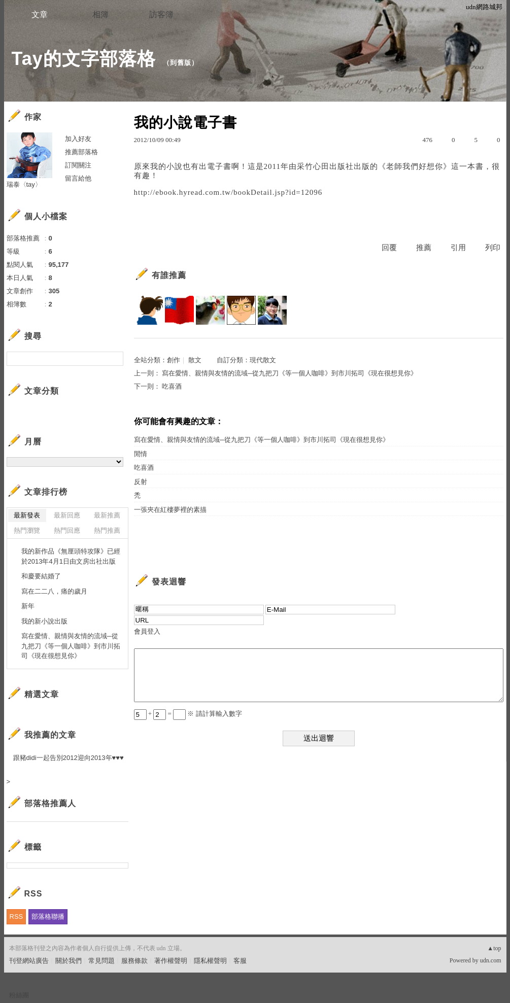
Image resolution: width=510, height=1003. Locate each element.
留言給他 (78, 178)
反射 (140, 482)
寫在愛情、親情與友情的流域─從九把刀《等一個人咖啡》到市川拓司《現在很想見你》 (289, 373)
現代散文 (263, 360)
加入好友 (78, 139)
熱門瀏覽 (27, 530)
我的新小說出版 (44, 621)
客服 (240, 960)
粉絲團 (19, 995)
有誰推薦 (169, 275)
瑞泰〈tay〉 (24, 184)
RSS (16, 916)
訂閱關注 (78, 165)
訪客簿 (161, 14)
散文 (194, 360)
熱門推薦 (107, 530)
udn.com (490, 960)
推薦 (423, 248)
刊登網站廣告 (29, 960)
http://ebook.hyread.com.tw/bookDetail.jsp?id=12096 (228, 192)
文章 (39, 14)
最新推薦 (107, 515)
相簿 (100, 14)
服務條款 (134, 960)
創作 (173, 360)
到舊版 (180, 62)
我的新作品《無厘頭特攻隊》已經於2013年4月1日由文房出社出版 (70, 556)
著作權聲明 (170, 960)
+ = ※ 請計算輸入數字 (188, 713)
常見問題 (101, 960)
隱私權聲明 (210, 960)
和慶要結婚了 (41, 576)
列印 (492, 248)
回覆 (389, 248)
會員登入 (147, 631)
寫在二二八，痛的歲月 (54, 591)
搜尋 (114, 359)
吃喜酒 (172, 386)
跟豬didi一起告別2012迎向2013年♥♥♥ (68, 758)
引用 (458, 248)
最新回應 (67, 515)
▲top (494, 948)
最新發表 (27, 515)
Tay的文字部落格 (84, 58)
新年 (28, 606)
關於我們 (68, 960)
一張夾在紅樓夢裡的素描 (170, 509)
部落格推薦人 (50, 803)
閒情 (140, 454)
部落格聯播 (47, 916)
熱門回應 (67, 530)
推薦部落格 (81, 152)
